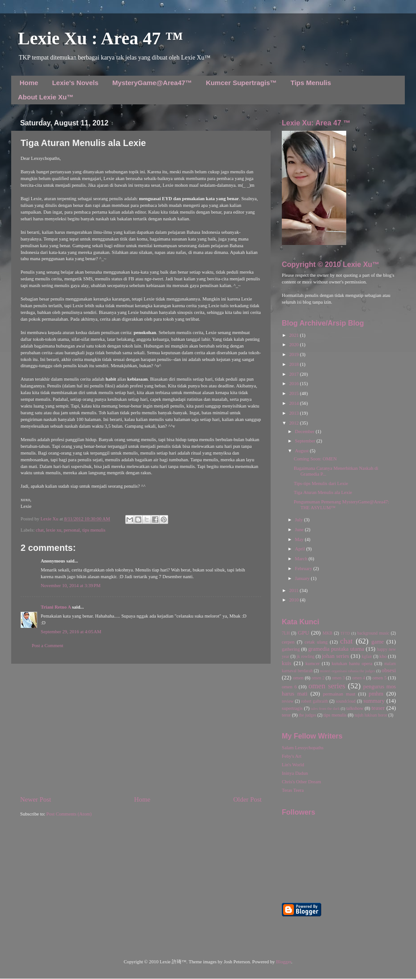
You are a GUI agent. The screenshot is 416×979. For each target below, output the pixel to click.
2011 (294, 590)
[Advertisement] (141, 730)
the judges (307, 715)
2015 (294, 393)
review (287, 701)
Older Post (247, 799)
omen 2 (318, 677)
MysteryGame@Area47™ (152, 82)
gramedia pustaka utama (336, 649)
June (300, 529)
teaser (378, 708)
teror (286, 715)
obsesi (389, 670)
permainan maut (339, 693)
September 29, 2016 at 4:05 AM (71, 631)
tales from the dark (325, 708)
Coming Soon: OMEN (315, 458)
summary (374, 701)
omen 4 (358, 677)
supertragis (292, 708)
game (377, 642)
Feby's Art (291, 756)
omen (298, 677)
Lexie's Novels (75, 82)
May (300, 539)
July (299, 519)
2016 (294, 383)
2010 (294, 599)
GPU (304, 633)
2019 (294, 354)
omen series (326, 686)
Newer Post (35, 799)
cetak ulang (316, 642)
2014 (294, 403)
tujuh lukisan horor (371, 715)
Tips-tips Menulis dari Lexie (321, 483)
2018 (294, 364)
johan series (335, 656)
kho (382, 656)
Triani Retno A (56, 607)
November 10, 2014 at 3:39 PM (71, 585)
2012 (294, 423)
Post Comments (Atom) (69, 814)
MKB (327, 633)
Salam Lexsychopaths (302, 747)
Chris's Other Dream (301, 781)
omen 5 (379, 677)
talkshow (354, 708)
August (302, 450)
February (304, 568)
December (305, 431)
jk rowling (305, 656)
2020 (294, 344)
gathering (291, 649)
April (300, 548)
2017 (294, 374)
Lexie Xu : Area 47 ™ (100, 38)
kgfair (367, 656)
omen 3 (338, 677)
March (301, 558)
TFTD (345, 633)
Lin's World (293, 764)
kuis (286, 663)
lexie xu (53, 530)
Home (29, 82)
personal (72, 530)
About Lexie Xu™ (45, 97)
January (303, 578)
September (305, 440)
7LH (286, 633)
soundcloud (346, 701)
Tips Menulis (311, 82)
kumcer (313, 663)
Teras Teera (293, 790)
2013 (294, 413)
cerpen (288, 642)
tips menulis (94, 530)
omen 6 (289, 686)
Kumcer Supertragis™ (241, 82)
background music (373, 633)
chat (40, 530)
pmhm (376, 694)
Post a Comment (47, 645)
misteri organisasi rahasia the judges (347, 671)
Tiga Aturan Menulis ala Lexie (323, 492)
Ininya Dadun (295, 773)
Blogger (283, 961)
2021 (294, 335)
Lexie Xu (49, 518)
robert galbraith (314, 701)
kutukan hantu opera (351, 663)
